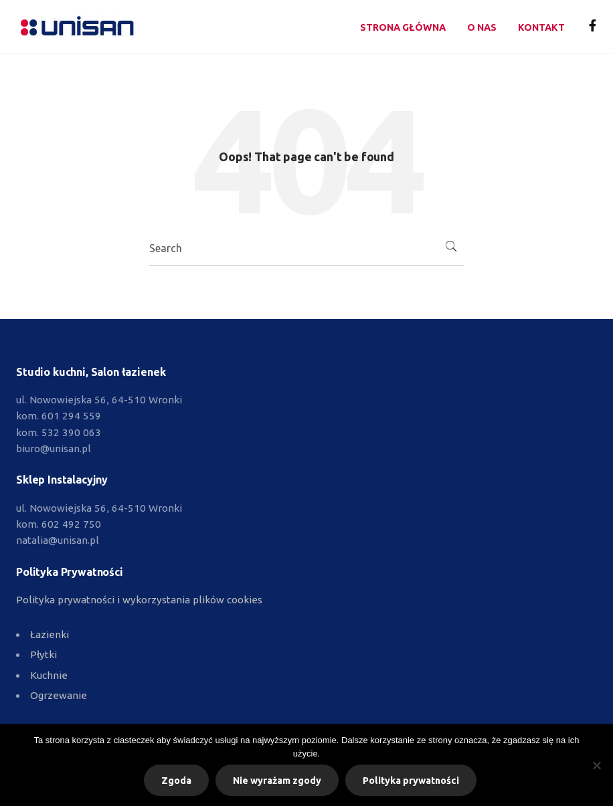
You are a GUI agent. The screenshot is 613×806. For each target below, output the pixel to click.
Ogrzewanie (58, 695)
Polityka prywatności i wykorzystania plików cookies (139, 599)
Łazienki (49, 634)
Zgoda (176, 780)
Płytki (43, 654)
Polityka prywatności (411, 780)
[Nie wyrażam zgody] (596, 765)
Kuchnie (49, 675)
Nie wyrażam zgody (277, 780)
